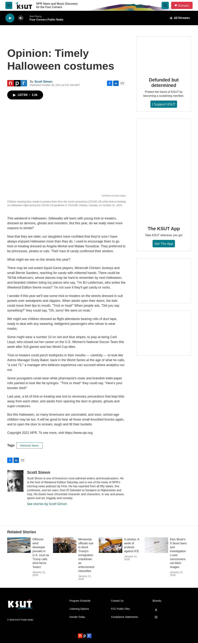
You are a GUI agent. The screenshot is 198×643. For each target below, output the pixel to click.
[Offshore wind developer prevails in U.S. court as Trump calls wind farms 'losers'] (19, 545)
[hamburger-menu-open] (8, 5)
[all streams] (180, 18)
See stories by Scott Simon (47, 504)
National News (29, 445)
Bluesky (157, 600)
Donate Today (77, 617)
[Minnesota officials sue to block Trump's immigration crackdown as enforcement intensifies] (64, 545)
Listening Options (79, 609)
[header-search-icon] (165, 5)
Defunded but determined (164, 82)
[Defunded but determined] (164, 54)
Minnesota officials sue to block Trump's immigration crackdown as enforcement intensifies (86, 555)
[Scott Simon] (15, 481)
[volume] (21, 18)
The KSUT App (164, 228)
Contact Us (117, 600)
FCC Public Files (120, 609)
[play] (10, 18)
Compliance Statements (124, 617)
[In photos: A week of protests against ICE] (110, 545)
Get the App (163, 243)
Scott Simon (43, 81)
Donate (183, 5)
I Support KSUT (163, 104)
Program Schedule (79, 600)
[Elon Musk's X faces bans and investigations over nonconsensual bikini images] (156, 545)
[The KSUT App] (164, 170)
